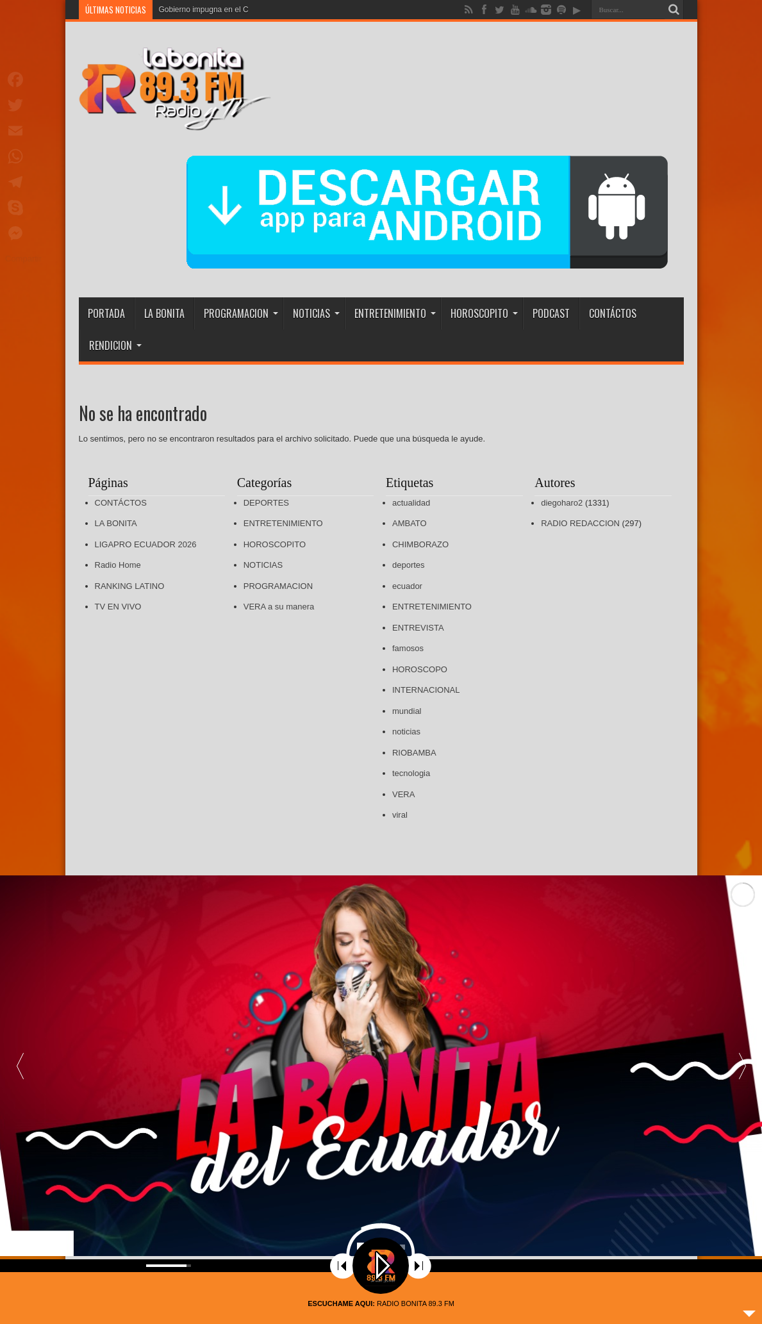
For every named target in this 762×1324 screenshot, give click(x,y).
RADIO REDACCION (580, 523)
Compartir (23, 258)
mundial (407, 711)
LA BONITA (164, 313)
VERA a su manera (279, 606)
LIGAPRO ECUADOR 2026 (146, 544)
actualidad (411, 503)
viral (400, 815)
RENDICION (115, 345)
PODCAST (551, 313)
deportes (408, 565)
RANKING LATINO (130, 586)
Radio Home (118, 565)
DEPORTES (266, 503)
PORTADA (106, 313)
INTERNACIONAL (426, 690)
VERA (403, 794)
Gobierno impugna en (196, 9)
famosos (408, 648)
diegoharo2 (562, 503)
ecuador (407, 586)
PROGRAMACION (241, 313)
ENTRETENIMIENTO (395, 313)
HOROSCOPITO (484, 313)
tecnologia (411, 773)
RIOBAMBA (414, 752)
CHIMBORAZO (420, 544)
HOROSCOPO (419, 669)
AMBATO (409, 523)
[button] (742, 1066)
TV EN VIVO (118, 606)
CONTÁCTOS (612, 313)
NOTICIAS (316, 313)
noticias (406, 731)
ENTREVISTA (418, 628)
